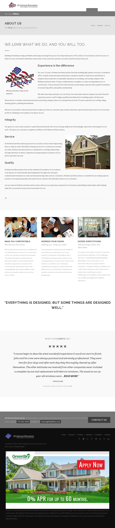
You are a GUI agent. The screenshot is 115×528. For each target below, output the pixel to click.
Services (72, 435)
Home (93, 25)
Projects (80, 435)
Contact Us (99, 420)
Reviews (89, 435)
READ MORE (71, 376)
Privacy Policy (19, 446)
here (70, 386)
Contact (107, 435)
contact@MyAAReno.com (50, 422)
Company (100, 25)
